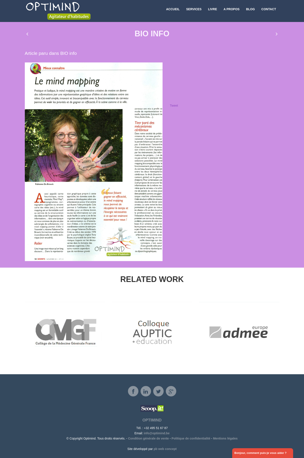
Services (194, 11)
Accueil (173, 11)
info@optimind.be (157, 433)
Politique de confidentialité (190, 438)
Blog (250, 11)
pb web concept (165, 449)
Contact (268, 11)
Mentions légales (225, 438)
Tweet (174, 105)
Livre (212, 11)
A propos (231, 11)
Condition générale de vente (148, 438)
